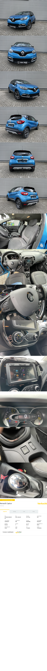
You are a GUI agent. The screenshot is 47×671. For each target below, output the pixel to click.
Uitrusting (14, 511)
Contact (34, 511)
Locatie (24, 511)
